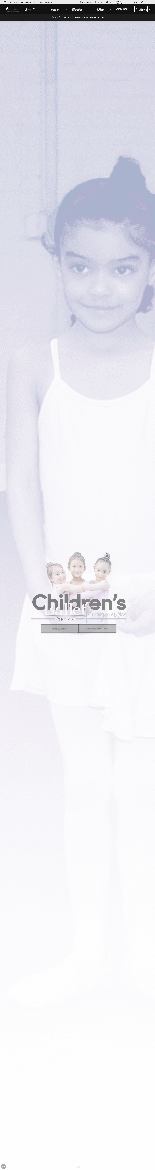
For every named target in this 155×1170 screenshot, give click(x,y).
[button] (34, 9)
